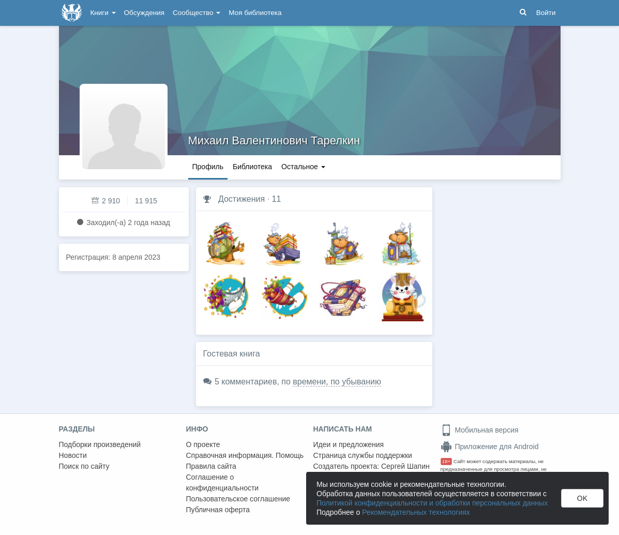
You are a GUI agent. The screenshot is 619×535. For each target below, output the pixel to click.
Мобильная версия (480, 430)
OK (582, 498)
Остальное (303, 166)
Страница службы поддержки (362, 455)
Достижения (241, 199)
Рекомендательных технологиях (416, 512)
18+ (446, 461)
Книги (103, 13)
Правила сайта (211, 466)
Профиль (207, 166)
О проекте (203, 444)
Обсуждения (144, 13)
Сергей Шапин (405, 466)
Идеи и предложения (348, 444)
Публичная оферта (218, 510)
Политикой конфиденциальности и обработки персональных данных (432, 503)
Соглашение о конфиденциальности (222, 482)
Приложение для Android (490, 446)
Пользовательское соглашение (238, 499)
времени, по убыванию (337, 381)
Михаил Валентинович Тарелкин (274, 140)
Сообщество (196, 13)
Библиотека (252, 166)
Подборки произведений (100, 444)
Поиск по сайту (84, 466)
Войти (546, 13)
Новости (73, 455)
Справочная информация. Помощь (245, 455)
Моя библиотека (255, 13)
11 (276, 199)
